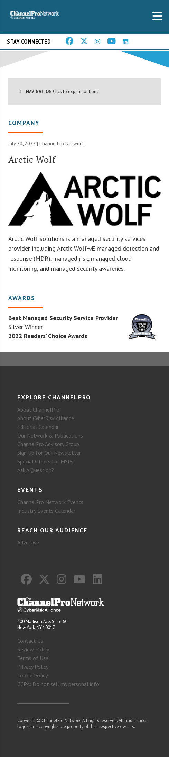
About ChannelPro (38, 409)
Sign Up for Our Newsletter (49, 452)
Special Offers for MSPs (45, 461)
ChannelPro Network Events (50, 501)
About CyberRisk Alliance (45, 418)
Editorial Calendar (38, 426)
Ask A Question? (35, 470)
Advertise (28, 542)
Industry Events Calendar (46, 510)
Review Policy (33, 649)
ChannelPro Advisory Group (48, 444)
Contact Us (30, 640)
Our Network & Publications (50, 435)
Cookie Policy (32, 675)
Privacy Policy (32, 666)
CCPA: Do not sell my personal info (58, 684)
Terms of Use (32, 658)
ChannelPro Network (61, 143)
